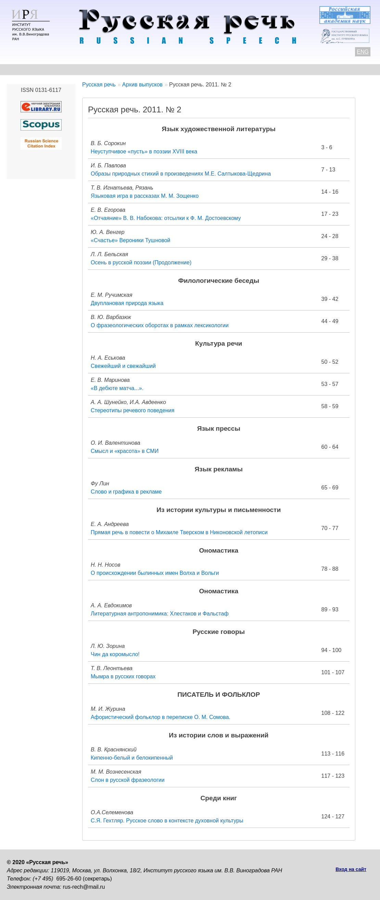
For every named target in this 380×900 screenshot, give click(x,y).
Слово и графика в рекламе (126, 492)
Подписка (330, 69)
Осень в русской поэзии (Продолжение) (141, 262)
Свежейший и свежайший (123, 366)
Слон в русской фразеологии (128, 780)
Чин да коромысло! (115, 654)
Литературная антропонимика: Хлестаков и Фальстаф (160, 614)
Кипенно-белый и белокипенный (132, 758)
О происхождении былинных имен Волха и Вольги (155, 573)
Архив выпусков (202, 69)
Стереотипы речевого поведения (132, 410)
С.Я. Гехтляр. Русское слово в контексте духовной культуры (167, 820)
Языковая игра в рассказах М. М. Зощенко (145, 196)
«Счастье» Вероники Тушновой (130, 240)
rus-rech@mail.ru (84, 887)
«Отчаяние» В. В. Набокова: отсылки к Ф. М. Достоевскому (166, 218)
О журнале (21, 69)
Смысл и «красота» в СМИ (125, 451)
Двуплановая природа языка (127, 303)
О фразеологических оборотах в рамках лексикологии (160, 325)
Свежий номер (146, 69)
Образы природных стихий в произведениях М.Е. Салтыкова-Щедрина (181, 174)
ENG (363, 52)
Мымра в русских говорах (123, 676)
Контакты (62, 69)
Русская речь (99, 84)
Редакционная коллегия (270, 69)
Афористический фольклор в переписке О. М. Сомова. (160, 717)
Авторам (101, 69)
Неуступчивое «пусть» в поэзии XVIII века (144, 151)
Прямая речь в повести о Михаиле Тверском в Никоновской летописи (179, 532)
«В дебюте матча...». (117, 388)
